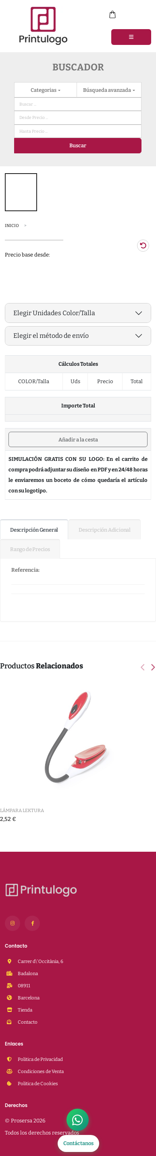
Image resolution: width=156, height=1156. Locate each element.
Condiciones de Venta (40, 1071)
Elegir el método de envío (51, 335)
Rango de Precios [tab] (30, 549)
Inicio (12, 225)
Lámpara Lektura (22, 810)
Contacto (27, 1022)
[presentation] (143, 668)
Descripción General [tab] (34, 530)
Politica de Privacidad (40, 1059)
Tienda (24, 1010)
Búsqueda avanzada (107, 90)
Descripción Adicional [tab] (105, 530)
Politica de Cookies (37, 1083)
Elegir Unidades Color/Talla (54, 313)
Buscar (77, 145)
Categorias (44, 90)
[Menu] (131, 37)
